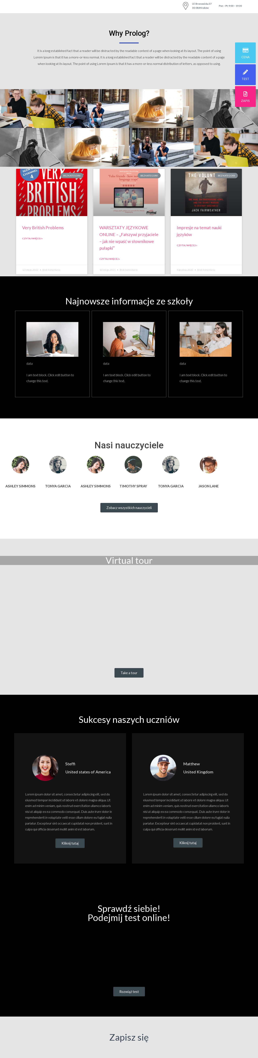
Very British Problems (43, 227)
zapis (245, 100)
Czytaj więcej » (32, 238)
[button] (129, 507)
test (245, 79)
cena (245, 57)
